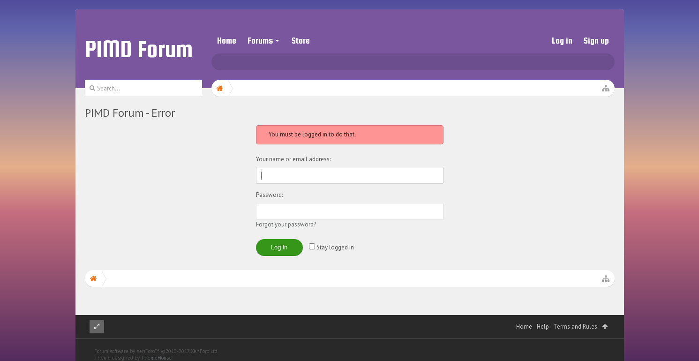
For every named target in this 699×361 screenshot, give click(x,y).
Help (543, 327)
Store (301, 40)
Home (226, 40)
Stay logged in (331, 247)
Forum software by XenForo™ (156, 351)
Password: (269, 195)
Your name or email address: (293, 159)
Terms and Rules (575, 327)
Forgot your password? (286, 224)
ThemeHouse (156, 357)
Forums (260, 40)
